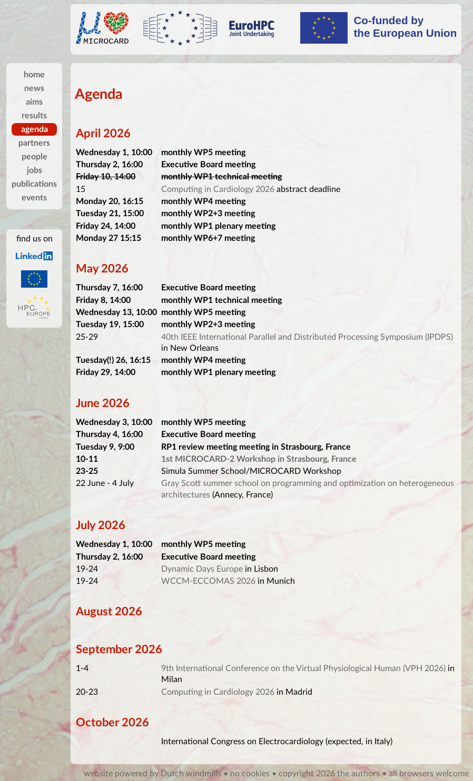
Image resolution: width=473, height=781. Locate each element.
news (34, 88)
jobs (34, 170)
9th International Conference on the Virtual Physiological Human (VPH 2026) (303, 668)
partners (34, 143)
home (34, 74)
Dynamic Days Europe (202, 569)
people (34, 157)
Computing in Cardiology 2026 (217, 189)
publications (34, 184)
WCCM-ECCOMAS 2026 (208, 581)
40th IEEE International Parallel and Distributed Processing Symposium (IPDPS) (307, 337)
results (34, 115)
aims (34, 102)
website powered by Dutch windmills (152, 773)
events (34, 198)
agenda (34, 129)
